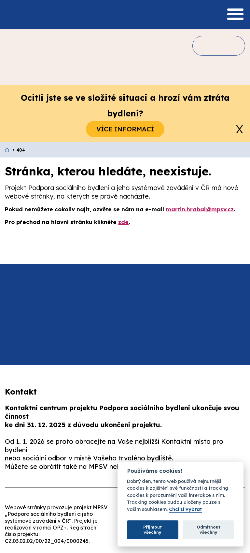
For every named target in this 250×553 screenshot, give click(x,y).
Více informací (125, 129)
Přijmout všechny (152, 529)
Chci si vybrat (185, 509)
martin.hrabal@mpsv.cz (200, 209)
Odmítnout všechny (208, 529)
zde (123, 221)
